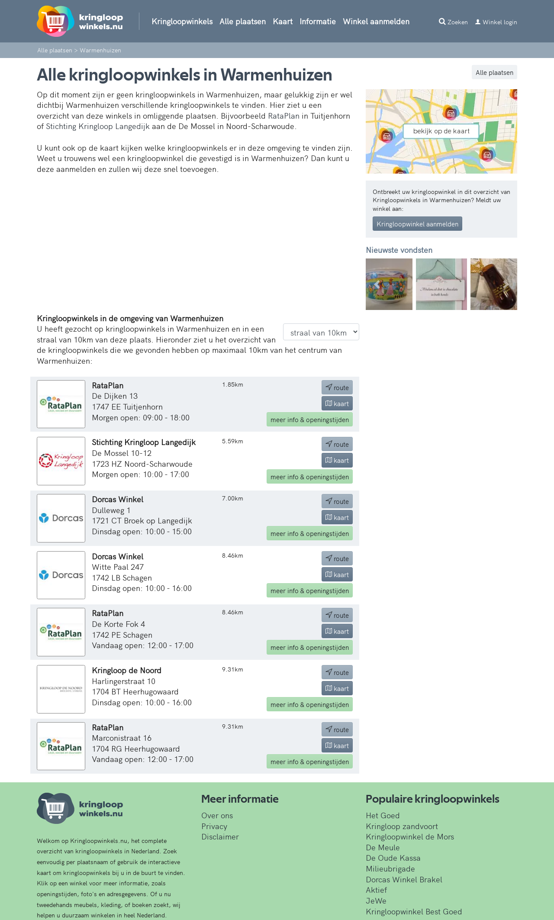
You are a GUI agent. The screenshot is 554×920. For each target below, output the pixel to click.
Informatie (318, 21)
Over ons (217, 815)
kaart (337, 403)
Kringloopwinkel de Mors (410, 836)
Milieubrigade (390, 868)
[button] (377, 284)
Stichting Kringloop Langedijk (98, 125)
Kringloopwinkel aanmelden (417, 223)
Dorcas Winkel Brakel (404, 879)
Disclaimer (220, 836)
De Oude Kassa (393, 857)
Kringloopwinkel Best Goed (414, 911)
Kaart (283, 21)
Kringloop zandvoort (402, 825)
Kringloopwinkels (182, 21)
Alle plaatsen (242, 21)
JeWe (376, 900)
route (337, 387)
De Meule (383, 847)
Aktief (376, 889)
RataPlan (284, 115)
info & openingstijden (310, 419)
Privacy (214, 825)
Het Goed (383, 815)
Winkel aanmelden (376, 21)
